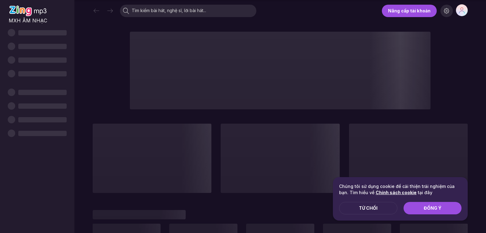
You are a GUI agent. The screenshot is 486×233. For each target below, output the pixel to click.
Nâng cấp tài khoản (409, 10)
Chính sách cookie (396, 192)
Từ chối (368, 208)
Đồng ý (432, 208)
